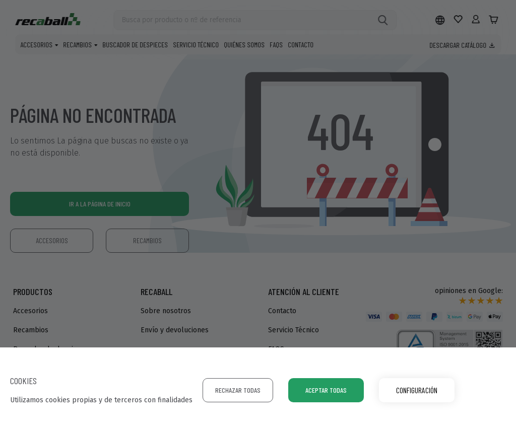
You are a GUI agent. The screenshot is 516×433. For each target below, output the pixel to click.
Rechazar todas (238, 390)
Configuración (416, 390)
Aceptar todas (326, 390)
